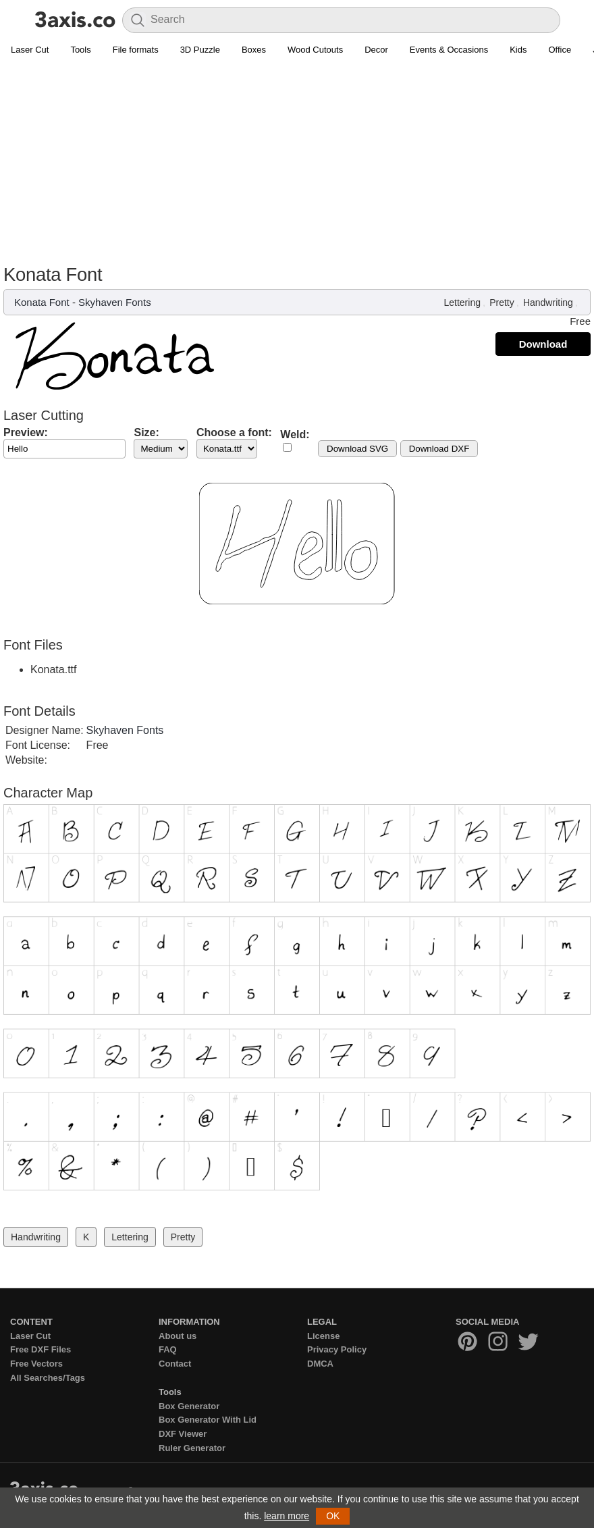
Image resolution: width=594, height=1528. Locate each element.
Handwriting (548, 302)
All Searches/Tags (47, 1378)
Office (559, 50)
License (323, 1336)
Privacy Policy (337, 1349)
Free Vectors (36, 1364)
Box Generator (189, 1406)
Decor (376, 50)
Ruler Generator (192, 1448)
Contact (175, 1364)
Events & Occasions (449, 50)
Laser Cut (30, 50)
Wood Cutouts (315, 50)
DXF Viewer (183, 1434)
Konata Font (42, 302)
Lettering (461, 302)
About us (177, 1336)
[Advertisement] (297, 162)
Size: (146, 432)
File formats (136, 50)
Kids (518, 50)
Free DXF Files (40, 1349)
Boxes (254, 50)
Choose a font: (234, 432)
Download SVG (357, 449)
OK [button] (333, 1515)
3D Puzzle (200, 50)
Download (543, 344)
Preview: (25, 432)
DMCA (320, 1364)
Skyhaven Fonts (114, 302)
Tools (80, 50)
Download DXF (439, 449)
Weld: (294, 434)
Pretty (501, 302)
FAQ (168, 1349)
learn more (286, 1515)
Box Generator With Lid (207, 1420)
